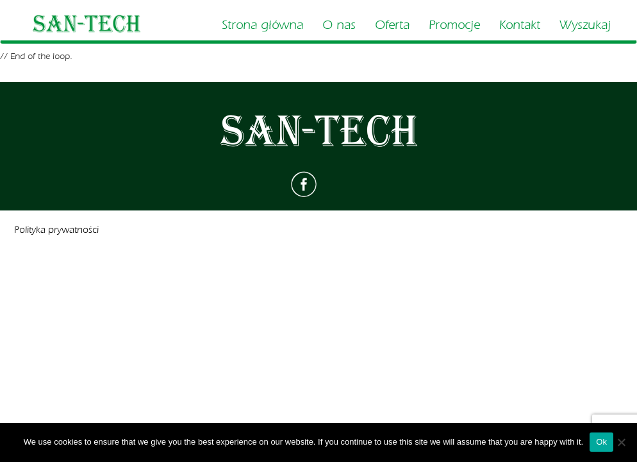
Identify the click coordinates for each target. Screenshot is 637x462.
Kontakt (519, 25)
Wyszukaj (585, 25)
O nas (339, 25)
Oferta (392, 25)
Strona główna (262, 25)
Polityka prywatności (56, 230)
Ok (601, 442)
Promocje (454, 25)
